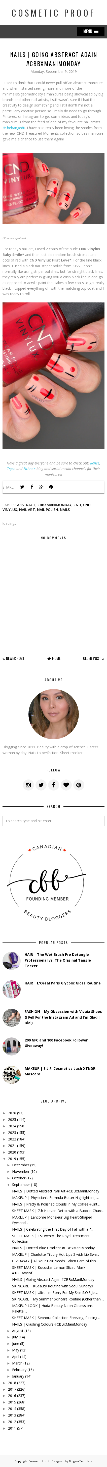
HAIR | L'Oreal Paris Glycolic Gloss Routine (63, 983)
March (17, 1363)
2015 (12, 1402)
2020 (12, 1152)
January (18, 1376)
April (15, 1356)
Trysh (11, 468)
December (20, 1165)
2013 (12, 1415)
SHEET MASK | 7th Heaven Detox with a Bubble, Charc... (58, 1210)
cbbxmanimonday (55, 504)
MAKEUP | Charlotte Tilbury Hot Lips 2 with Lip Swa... (55, 1254)
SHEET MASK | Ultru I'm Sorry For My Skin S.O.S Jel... (55, 1292)
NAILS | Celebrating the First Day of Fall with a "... (52, 1229)
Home (56, 658)
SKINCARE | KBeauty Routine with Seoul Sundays (52, 1286)
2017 (12, 1389)
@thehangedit (14, 127)
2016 (12, 1395)
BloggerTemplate (80, 1461)
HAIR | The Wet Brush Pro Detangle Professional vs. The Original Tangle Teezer (58, 960)
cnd (77, 504)
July (15, 1337)
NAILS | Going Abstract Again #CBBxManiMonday (53, 1279)
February (19, 1369)
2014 (12, 1408)
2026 (12, 1113)
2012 (12, 1421)
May (15, 1350)
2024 (12, 1126)
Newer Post (15, 658)
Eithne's (29, 468)
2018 (12, 1382)
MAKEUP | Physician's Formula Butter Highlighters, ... (55, 1197)
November (20, 1171)
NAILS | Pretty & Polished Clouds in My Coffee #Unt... (56, 1204)
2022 (12, 1139)
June (15, 1343)
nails (65, 509)
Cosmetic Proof (53, 13)
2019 (12, 1158)
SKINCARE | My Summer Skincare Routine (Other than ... (58, 1299)
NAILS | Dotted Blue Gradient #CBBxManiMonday (53, 1247)
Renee (94, 463)
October (18, 1178)
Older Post (92, 658)
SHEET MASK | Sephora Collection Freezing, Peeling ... (56, 1317)
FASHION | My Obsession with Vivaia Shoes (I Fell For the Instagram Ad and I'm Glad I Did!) (63, 1017)
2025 (12, 1119)
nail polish (47, 509)
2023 (12, 1132)
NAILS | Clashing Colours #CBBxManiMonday (49, 1324)
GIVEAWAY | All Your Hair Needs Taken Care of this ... (55, 1261)
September (21, 1184)
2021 (12, 1145)
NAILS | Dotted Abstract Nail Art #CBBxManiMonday (55, 1191)
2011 (12, 1428)
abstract (26, 504)
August (17, 1330)
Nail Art (27, 509)
